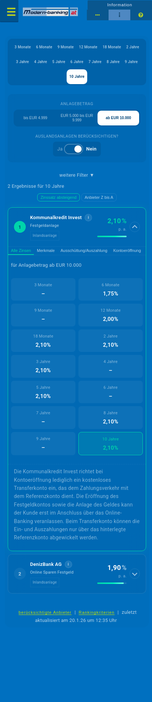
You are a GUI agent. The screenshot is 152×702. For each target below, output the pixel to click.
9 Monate (65, 47)
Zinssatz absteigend (58, 197)
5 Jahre (58, 62)
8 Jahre (113, 62)
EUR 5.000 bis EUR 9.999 (77, 118)
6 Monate (44, 47)
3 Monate (23, 47)
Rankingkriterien (97, 612)
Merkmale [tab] (45, 250)
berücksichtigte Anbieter (45, 612)
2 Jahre (132, 47)
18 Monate (112, 47)
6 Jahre (76, 62)
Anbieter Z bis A (99, 197)
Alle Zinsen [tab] (21, 250)
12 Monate (88, 47)
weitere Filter (76, 175)
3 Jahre (22, 62)
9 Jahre (131, 62)
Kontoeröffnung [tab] (127, 250)
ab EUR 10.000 (118, 118)
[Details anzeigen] (135, 227)
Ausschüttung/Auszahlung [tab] (84, 250)
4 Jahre (40, 62)
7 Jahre (95, 62)
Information (119, 5)
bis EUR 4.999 (35, 118)
